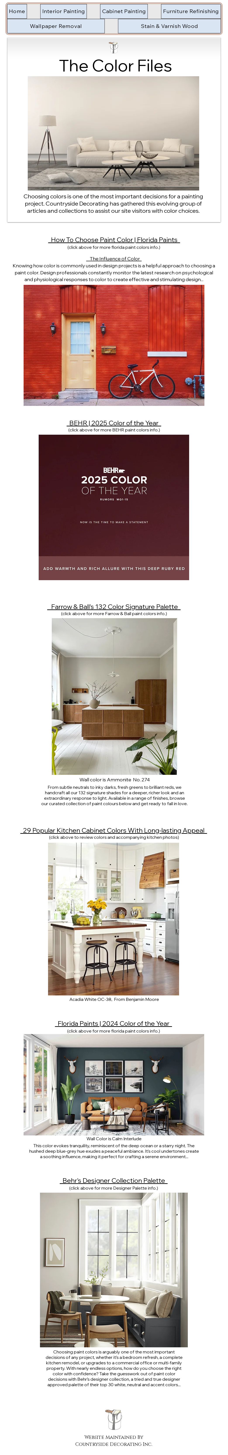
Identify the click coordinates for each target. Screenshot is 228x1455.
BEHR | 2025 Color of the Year (114, 423)
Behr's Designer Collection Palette (114, 1180)
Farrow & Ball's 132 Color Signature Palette (114, 606)
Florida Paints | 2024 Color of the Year (113, 1023)
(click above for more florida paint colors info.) (113, 247)
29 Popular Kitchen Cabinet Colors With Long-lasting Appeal (113, 830)
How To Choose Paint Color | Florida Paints (114, 239)
